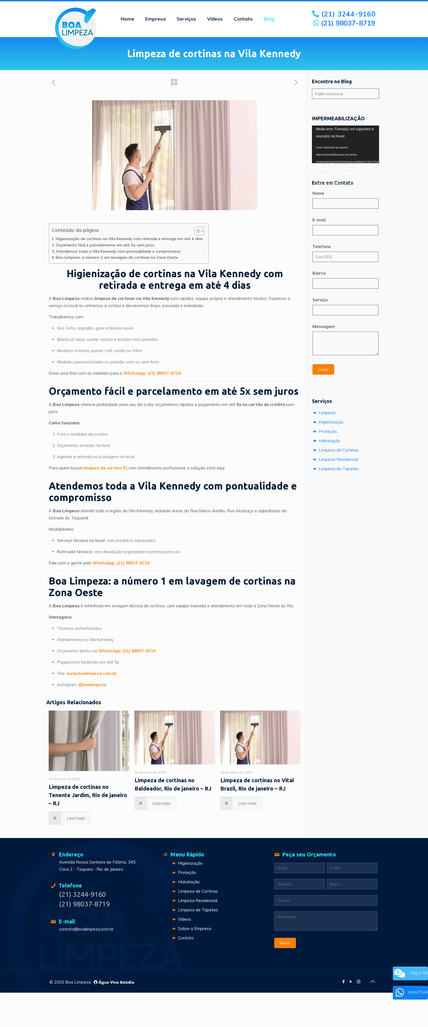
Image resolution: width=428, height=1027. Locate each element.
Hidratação (326, 440)
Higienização (328, 422)
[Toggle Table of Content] (196, 231)
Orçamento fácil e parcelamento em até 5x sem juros (105, 245)
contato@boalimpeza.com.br (86, 929)
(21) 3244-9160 (344, 14)
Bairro (319, 273)
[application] (345, 144)
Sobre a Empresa (191, 928)
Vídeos (181, 919)
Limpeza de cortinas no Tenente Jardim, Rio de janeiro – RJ (88, 795)
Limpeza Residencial (335, 459)
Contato (182, 937)
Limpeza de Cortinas (335, 450)
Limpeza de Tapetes (335, 468)
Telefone (321, 246)
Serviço (320, 299)
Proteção (324, 431)
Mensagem (323, 326)
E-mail (319, 219)
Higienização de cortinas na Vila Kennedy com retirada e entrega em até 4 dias (129, 238)
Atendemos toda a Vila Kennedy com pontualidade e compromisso (118, 251)
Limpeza (323, 412)
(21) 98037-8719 (344, 23)
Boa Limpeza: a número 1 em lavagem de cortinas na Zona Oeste (117, 257)
